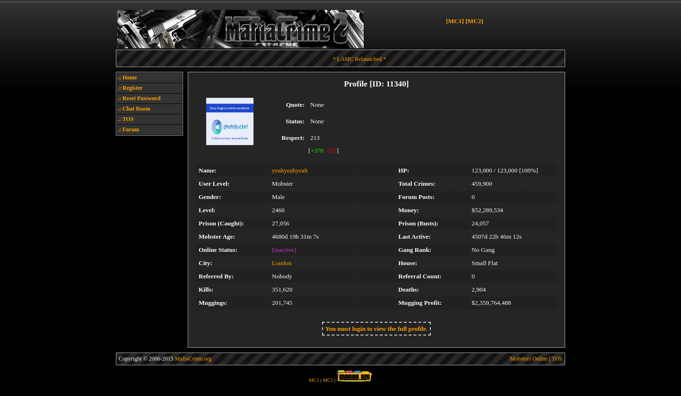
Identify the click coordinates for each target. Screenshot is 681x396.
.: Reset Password (139, 98)
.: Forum (128, 129)
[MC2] (474, 21)
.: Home (127, 77)
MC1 (314, 380)
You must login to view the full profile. (376, 328)
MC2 (328, 380)
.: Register (130, 88)
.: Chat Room (134, 108)
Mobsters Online (529, 358)
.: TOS (126, 119)
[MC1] (455, 21)
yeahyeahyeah (289, 170)
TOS (557, 358)
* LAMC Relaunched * (359, 59)
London (281, 263)
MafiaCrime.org (193, 358)
